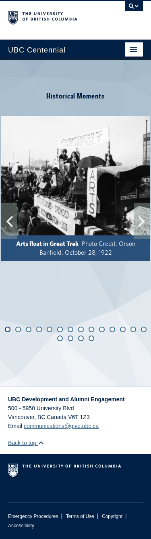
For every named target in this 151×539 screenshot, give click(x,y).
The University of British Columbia (55, 16)
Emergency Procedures (33, 516)
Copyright (112, 516)
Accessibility (21, 526)
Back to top (26, 443)
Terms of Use (80, 516)
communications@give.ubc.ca (61, 426)
